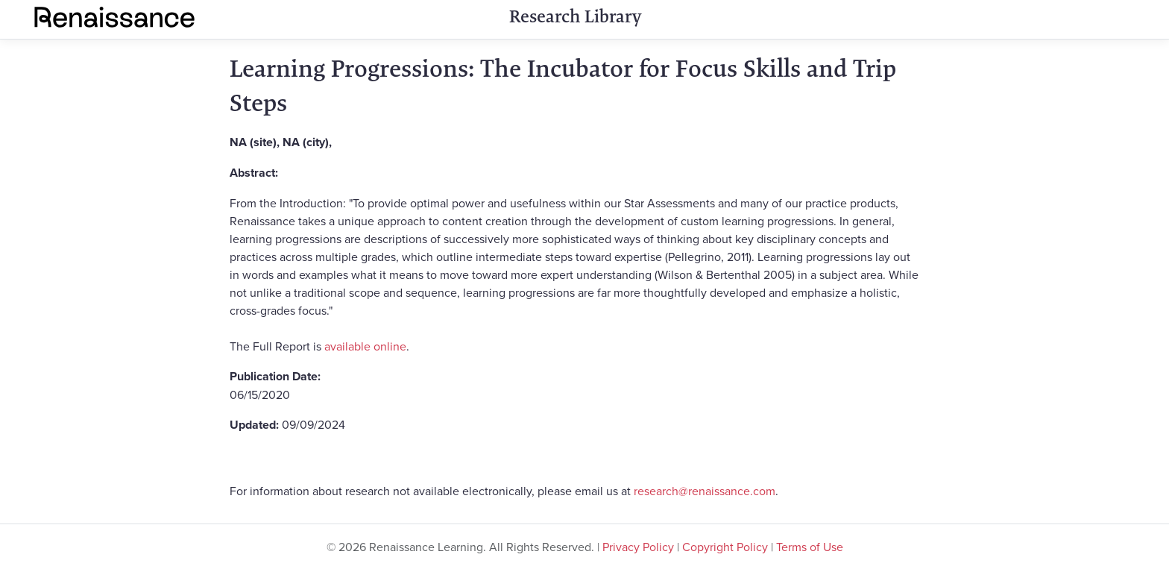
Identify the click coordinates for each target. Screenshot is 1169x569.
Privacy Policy (638, 546)
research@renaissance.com (704, 490)
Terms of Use (809, 546)
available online (365, 346)
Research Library (575, 16)
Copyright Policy (725, 546)
